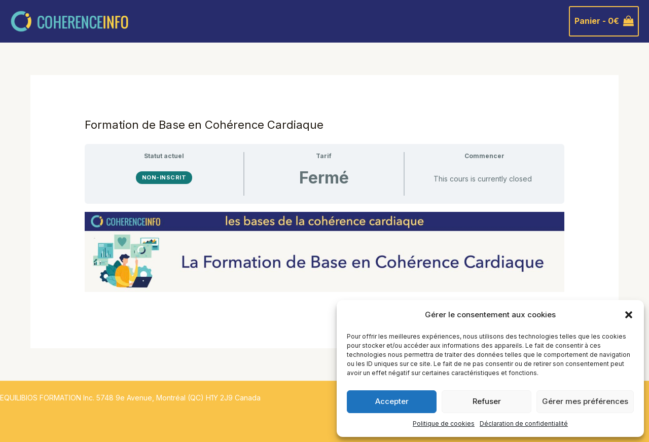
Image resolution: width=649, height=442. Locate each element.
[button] (629, 315)
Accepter (392, 401)
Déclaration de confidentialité (524, 423)
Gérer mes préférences (585, 401)
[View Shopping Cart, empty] (604, 21)
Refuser (487, 401)
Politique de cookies (444, 423)
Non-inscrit (164, 177)
